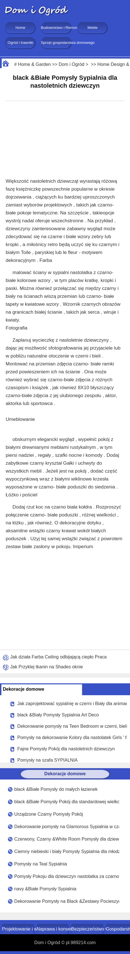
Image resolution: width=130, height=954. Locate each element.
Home (21, 27)
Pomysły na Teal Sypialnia (40, 864)
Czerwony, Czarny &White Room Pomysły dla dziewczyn (66, 839)
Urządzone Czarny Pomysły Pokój (48, 814)
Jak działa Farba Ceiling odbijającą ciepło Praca (58, 656)
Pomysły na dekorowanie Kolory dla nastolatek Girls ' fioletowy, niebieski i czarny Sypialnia (72, 737)
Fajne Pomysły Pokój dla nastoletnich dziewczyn (66, 748)
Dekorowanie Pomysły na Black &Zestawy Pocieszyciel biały (66, 901)
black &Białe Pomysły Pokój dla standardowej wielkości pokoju (66, 801)
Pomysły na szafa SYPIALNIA (47, 760)
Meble (92, 27)
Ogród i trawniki (20, 42)
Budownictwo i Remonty (56, 27)
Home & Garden (34, 64)
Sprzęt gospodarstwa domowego (56, 42)
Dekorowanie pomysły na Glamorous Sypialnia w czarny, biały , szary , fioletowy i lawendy (66, 826)
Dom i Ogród (72, 64)
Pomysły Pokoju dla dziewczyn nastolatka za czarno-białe (66, 876)
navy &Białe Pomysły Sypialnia (45, 888)
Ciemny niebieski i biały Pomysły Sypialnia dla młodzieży (66, 851)
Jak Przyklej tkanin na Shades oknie (46, 666)
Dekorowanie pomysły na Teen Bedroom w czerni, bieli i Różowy (72, 726)
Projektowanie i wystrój (18, 929)
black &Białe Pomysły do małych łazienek (55, 789)
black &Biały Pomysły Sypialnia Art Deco (58, 714)
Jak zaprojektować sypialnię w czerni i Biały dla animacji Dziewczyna (72, 703)
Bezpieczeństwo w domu (87, 929)
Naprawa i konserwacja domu (53, 929)
